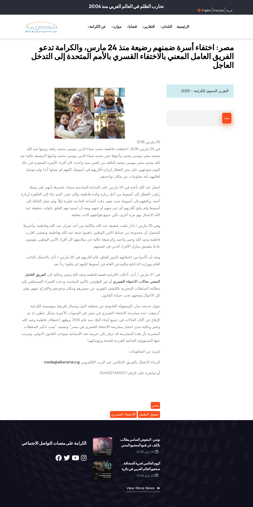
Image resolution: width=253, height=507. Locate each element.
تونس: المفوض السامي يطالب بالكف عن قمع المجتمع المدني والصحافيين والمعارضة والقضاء (139, 445)
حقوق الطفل (149, 414)
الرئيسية (183, 26)
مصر (155, 405)
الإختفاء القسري (123, 414)
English (206, 10)
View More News (140, 488)
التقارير (148, 26)
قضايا (132, 26)
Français (218, 10)
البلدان (166, 26)
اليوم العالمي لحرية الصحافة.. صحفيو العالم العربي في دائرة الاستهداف (141, 469)
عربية (229, 10)
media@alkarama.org (62, 362)
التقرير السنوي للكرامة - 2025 (205, 90)
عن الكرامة (97, 26)
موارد (116, 26)
